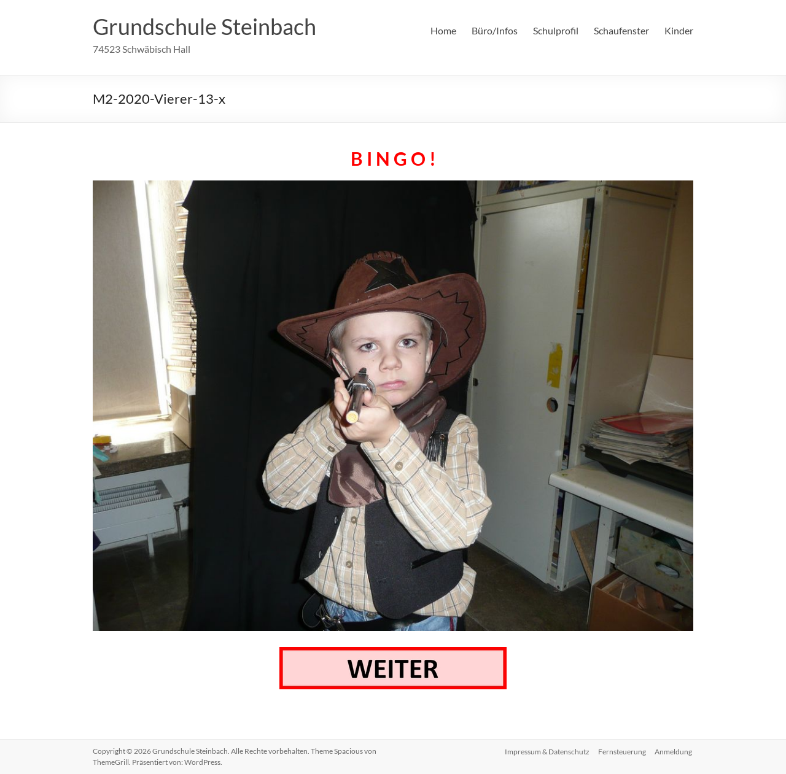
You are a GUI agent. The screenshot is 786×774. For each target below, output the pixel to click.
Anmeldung (674, 751)
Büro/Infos (495, 30)
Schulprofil (555, 30)
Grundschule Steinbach (204, 26)
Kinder (678, 30)
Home (443, 30)
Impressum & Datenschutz (546, 751)
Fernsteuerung (622, 751)
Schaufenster (621, 30)
